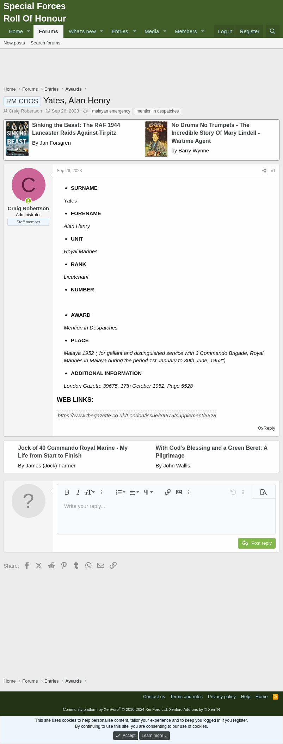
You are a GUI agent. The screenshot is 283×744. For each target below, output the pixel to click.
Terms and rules (186, 696)
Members (186, 31)
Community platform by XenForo (115, 709)
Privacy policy (222, 696)
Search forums (46, 43)
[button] (28, 31)
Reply (269, 428)
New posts (14, 43)
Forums (48, 31)
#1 (273, 170)
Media (151, 31)
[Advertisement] (141, 68)
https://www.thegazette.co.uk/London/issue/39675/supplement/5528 (137, 415)
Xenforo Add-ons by (194, 709)
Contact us (154, 696)
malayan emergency (111, 111)
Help (246, 696)
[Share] (264, 171)
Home (16, 31)
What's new (82, 31)
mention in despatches (157, 111)
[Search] (272, 31)
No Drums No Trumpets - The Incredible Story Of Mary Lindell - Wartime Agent (216, 133)
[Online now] (28, 201)
